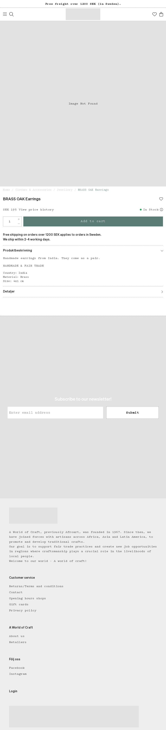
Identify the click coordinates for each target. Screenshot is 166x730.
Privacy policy (22, 610)
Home (6, 189)
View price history (36, 209)
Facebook (17, 667)
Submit (132, 412)
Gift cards (19, 604)
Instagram (18, 673)
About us (17, 636)
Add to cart (93, 221)
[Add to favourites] (161, 199)
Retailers (18, 642)
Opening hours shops (27, 598)
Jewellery (64, 189)
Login (13, 691)
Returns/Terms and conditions (36, 586)
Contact (16, 592)
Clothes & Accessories (33, 189)
